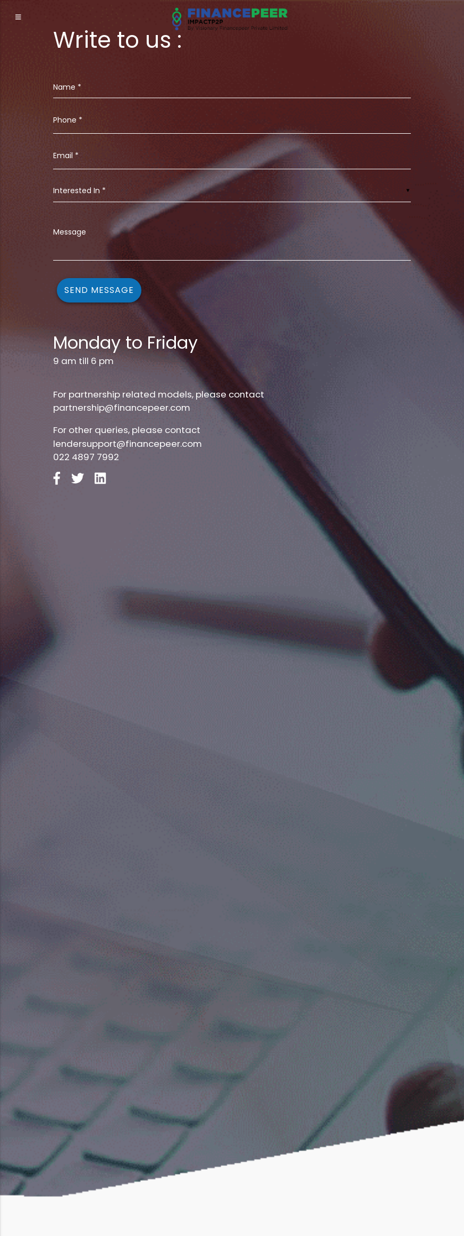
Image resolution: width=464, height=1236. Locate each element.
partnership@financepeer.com (121, 407)
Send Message (99, 290)
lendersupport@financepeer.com (127, 443)
